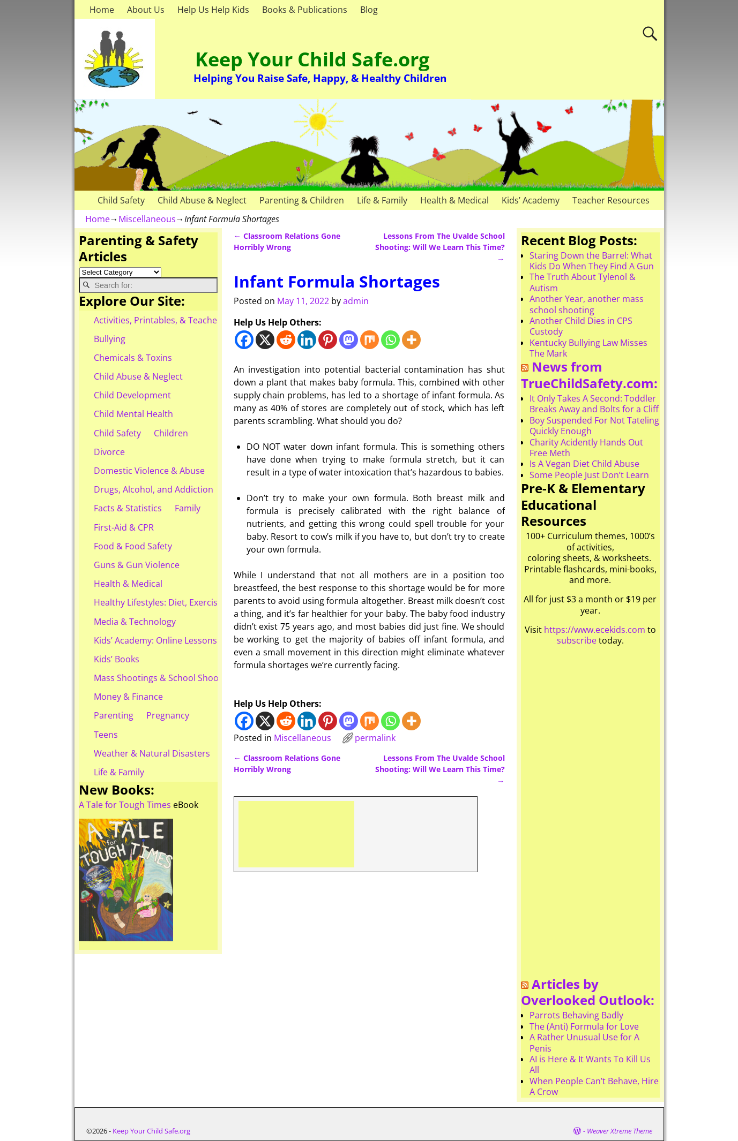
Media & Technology (135, 622)
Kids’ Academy (531, 200)
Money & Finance (128, 696)
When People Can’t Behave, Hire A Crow (594, 1086)
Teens (106, 734)
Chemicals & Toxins (133, 358)
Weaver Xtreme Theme (619, 1131)
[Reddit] (286, 339)
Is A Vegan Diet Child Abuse (584, 464)
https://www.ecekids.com (594, 630)
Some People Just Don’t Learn (589, 475)
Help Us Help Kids (213, 10)
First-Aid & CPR (124, 527)
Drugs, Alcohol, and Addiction (153, 489)
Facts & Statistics (128, 508)
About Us (146, 10)
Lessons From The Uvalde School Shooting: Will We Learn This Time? (440, 247)
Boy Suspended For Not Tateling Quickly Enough (594, 425)
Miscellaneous (147, 219)
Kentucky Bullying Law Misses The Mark (588, 348)
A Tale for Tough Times (125, 805)
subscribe (577, 640)
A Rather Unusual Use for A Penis (584, 1042)
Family (187, 508)
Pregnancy (167, 715)
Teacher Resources (611, 200)
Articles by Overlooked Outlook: (587, 992)
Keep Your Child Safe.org (312, 59)
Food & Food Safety (133, 546)
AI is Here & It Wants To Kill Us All (590, 1064)
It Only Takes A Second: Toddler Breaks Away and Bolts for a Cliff (594, 403)
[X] (265, 339)
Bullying (109, 339)
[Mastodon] (348, 339)
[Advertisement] (372, 833)
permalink (375, 738)
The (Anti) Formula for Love (584, 1026)
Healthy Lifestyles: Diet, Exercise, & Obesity (180, 602)
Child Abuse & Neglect (202, 200)
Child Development (132, 395)
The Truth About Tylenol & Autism (583, 282)
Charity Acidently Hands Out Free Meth (586, 447)
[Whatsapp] (390, 339)
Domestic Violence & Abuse (149, 471)
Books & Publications (304, 10)
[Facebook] (244, 339)
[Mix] (369, 339)
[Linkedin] (306, 339)
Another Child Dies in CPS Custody (581, 326)
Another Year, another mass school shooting (587, 304)
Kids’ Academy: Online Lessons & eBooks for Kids (192, 640)
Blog (369, 10)
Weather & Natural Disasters (152, 753)
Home (102, 10)
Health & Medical (454, 200)
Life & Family (382, 200)
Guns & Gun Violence (137, 565)
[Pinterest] (327, 339)
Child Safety (121, 200)
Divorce (109, 452)
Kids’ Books (116, 659)
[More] (411, 339)
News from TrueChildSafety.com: (589, 375)
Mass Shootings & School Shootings (166, 678)
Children (171, 433)
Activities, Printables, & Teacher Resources (179, 320)
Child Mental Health (133, 414)
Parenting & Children (301, 200)
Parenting (113, 715)
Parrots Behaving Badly (576, 1015)
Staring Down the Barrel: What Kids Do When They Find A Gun (592, 261)
